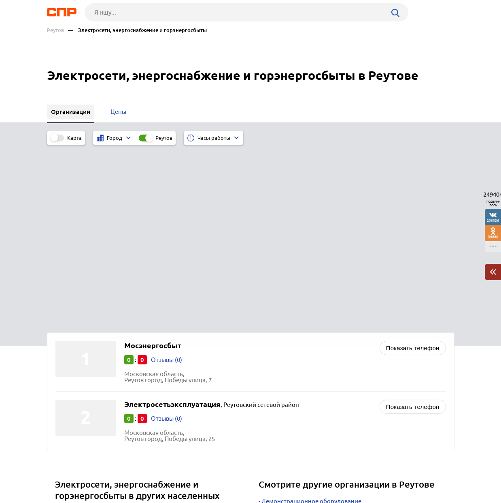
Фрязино (71, 343)
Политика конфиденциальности (155, 496)
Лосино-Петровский (86, 384)
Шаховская (74, 353)
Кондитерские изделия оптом (304, 341)
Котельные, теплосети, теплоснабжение (319, 351)
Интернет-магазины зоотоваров (307, 330)
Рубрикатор (62, 473)
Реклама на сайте (169, 473)
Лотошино (73, 373)
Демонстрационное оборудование (311, 320)
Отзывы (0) (166, 179)
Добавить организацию (418, 472)
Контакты (228, 473)
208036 (493, 220)
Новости (112, 473)
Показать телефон (412, 167)
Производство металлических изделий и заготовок (334, 361)
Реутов (55, 30)
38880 (493, 236)
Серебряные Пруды (85, 363)
